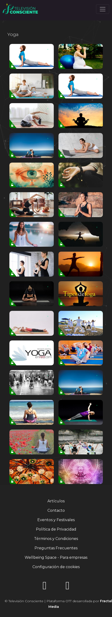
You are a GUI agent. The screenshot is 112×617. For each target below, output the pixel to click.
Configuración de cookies (56, 567)
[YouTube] (67, 587)
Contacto (56, 510)
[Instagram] (44, 587)
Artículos (56, 501)
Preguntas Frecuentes (56, 548)
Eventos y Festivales (56, 520)
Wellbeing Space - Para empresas (56, 557)
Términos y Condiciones (56, 538)
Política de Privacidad (56, 529)
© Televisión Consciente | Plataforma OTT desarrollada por (58, 604)
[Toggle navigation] (102, 9)
